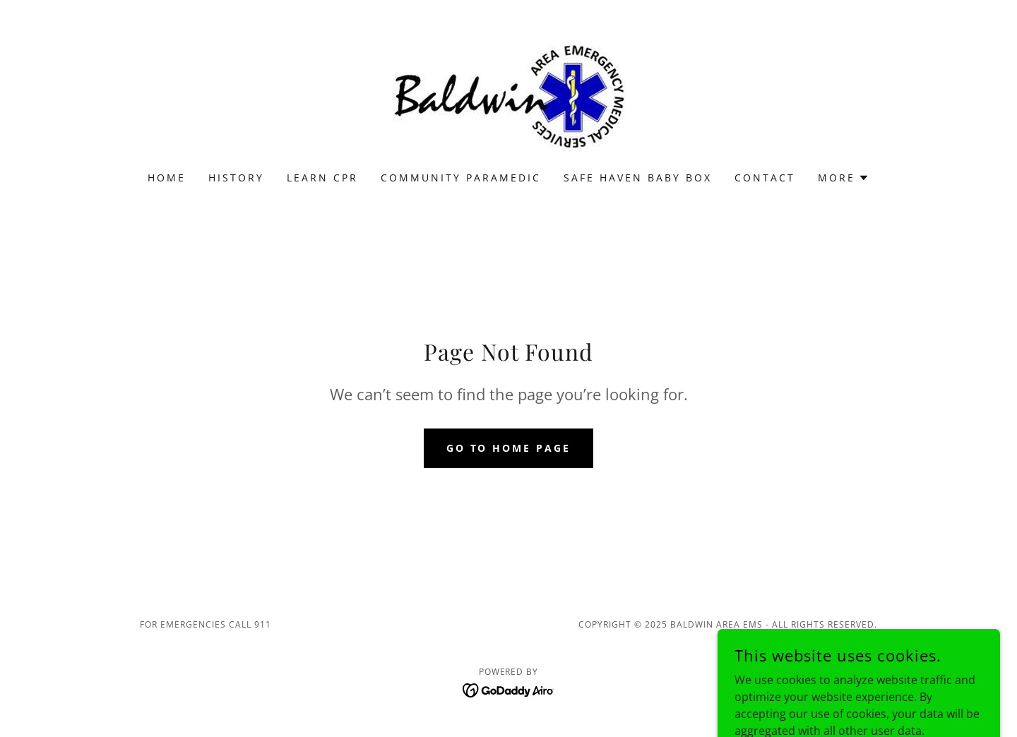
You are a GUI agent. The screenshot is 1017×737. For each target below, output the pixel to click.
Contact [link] (764, 177)
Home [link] (167, 177)
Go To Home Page (508, 448)
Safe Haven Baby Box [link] (638, 177)
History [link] (236, 177)
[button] (843, 177)
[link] (508, 94)
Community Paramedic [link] (461, 177)
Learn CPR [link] (322, 177)
